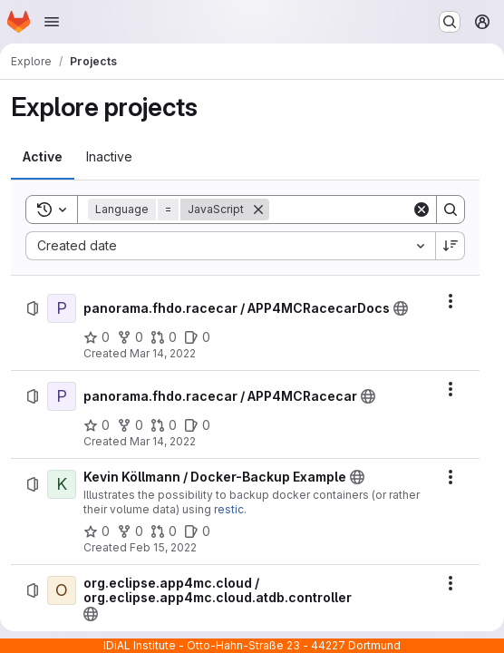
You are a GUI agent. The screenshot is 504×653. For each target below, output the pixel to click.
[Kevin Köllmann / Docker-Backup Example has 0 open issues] (197, 531)
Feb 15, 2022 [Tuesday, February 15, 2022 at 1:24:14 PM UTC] (163, 547)
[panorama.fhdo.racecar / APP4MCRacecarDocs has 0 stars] (96, 337)
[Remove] (258, 209)
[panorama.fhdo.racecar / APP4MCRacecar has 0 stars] (96, 425)
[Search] (381, 209)
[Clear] (421, 209)
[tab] (42, 157)
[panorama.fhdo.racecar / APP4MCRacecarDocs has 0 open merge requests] (163, 337)
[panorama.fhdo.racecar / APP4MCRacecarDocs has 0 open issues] (197, 337)
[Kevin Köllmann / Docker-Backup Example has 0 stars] (96, 531)
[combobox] (230, 245)
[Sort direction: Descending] (450, 245)
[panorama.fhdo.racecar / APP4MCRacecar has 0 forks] (130, 425)
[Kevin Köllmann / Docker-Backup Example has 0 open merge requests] (163, 531)
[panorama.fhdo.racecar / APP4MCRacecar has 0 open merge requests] (163, 425)
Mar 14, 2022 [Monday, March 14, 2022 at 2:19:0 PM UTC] (163, 441)
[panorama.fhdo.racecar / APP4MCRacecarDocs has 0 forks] (130, 337)
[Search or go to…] (449, 22)
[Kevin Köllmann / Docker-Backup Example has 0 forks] (130, 531)
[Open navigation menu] (51, 21)
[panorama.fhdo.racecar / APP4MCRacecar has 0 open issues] (197, 425)
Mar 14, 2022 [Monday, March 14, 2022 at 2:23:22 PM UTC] (163, 353)
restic (229, 509)
